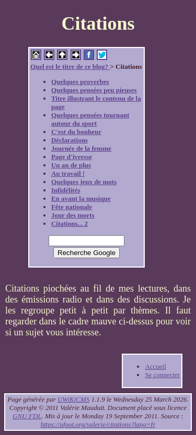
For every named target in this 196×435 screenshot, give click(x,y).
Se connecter (162, 375)
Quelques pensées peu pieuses (94, 90)
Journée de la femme (81, 148)
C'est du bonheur (76, 132)
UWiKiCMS (73, 399)
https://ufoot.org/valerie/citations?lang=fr (98, 424)
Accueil (155, 366)
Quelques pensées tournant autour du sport (90, 119)
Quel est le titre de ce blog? (70, 66)
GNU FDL (27, 416)
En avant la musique (81, 198)
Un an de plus (71, 165)
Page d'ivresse (71, 157)
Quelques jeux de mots (84, 182)
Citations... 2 (69, 223)
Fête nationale (71, 207)
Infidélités (65, 190)
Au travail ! (68, 173)
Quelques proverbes (80, 82)
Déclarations (69, 140)
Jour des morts (73, 215)
